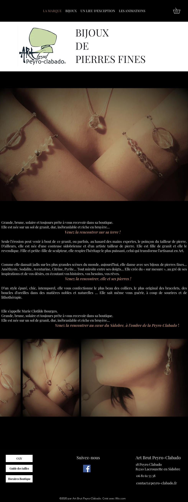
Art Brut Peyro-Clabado (158, 457)
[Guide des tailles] (19, 468)
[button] (179, 11)
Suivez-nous (88, 457)
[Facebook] (87, 468)
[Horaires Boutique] (19, 479)
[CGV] (19, 458)
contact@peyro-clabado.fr (156, 483)
